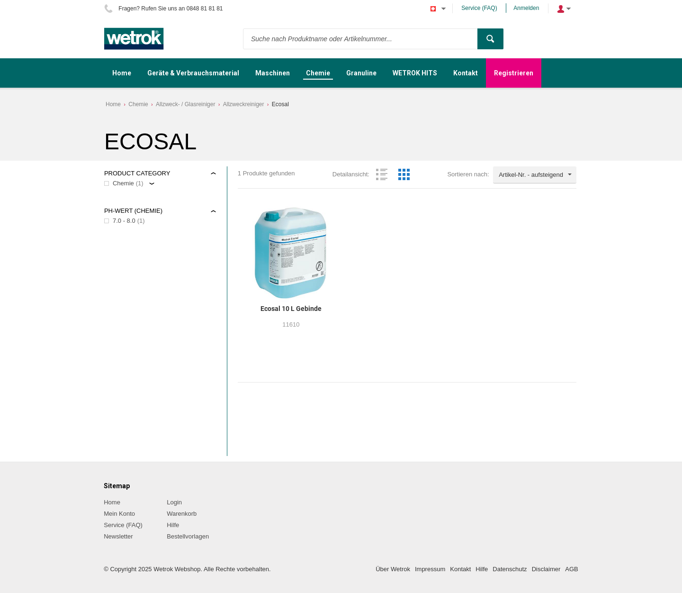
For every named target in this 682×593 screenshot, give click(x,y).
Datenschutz (510, 569)
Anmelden (526, 8)
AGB (571, 569)
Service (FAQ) (479, 8)
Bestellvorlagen (188, 536)
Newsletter (118, 536)
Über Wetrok (393, 569)
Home (113, 104)
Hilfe (173, 525)
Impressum (430, 569)
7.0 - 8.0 (124, 220)
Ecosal (280, 104)
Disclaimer (546, 569)
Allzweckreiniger (243, 104)
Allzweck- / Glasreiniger (185, 104)
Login (174, 502)
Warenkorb (182, 513)
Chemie (138, 104)
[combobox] (534, 174)
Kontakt (460, 569)
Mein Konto (119, 513)
